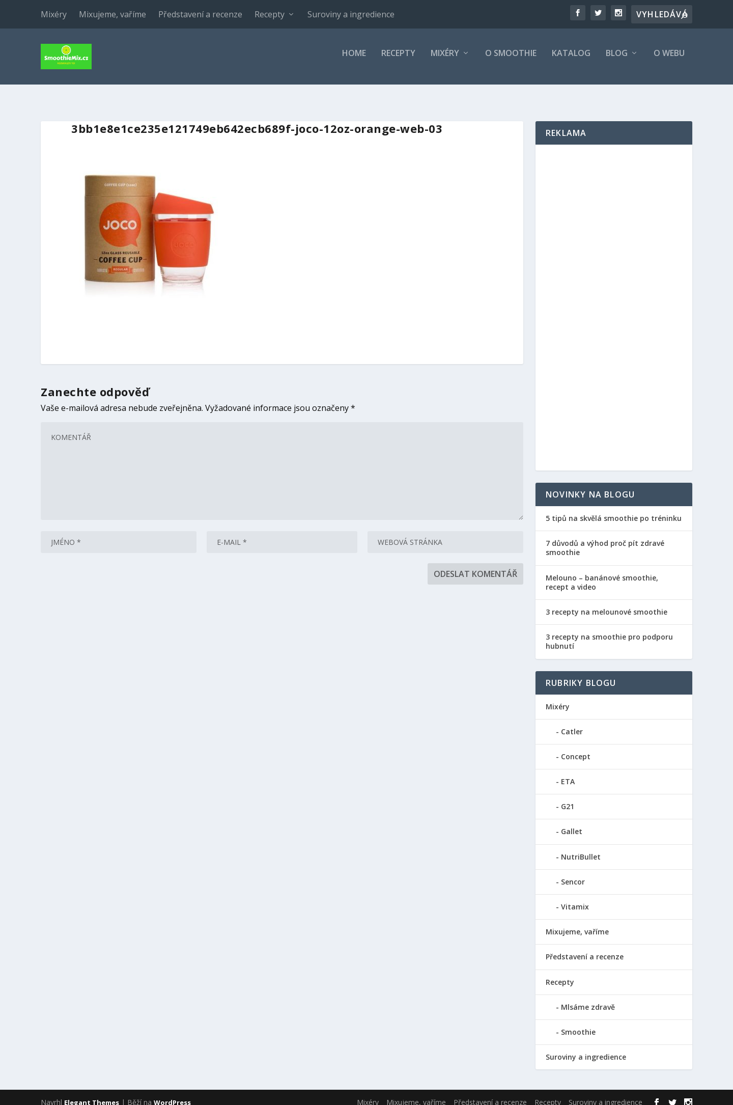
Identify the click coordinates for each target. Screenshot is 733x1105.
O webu (669, 61)
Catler (572, 722)
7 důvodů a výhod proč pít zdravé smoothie (605, 538)
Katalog (571, 61)
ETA (568, 772)
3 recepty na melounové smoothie (606, 602)
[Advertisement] (614, 298)
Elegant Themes (91, 1093)
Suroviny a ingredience (350, 14)
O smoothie (511, 61)
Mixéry (54, 14)
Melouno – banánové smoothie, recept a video (602, 573)
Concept (575, 747)
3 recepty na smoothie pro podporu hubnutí (609, 632)
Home (354, 61)
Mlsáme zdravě (588, 998)
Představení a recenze (200, 14)
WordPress (172, 1093)
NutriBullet (581, 847)
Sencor (573, 872)
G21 (567, 797)
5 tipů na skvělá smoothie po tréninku (614, 509)
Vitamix (575, 897)
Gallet (571, 822)
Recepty (270, 14)
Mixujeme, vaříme (112, 14)
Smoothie (578, 1023)
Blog (617, 61)
